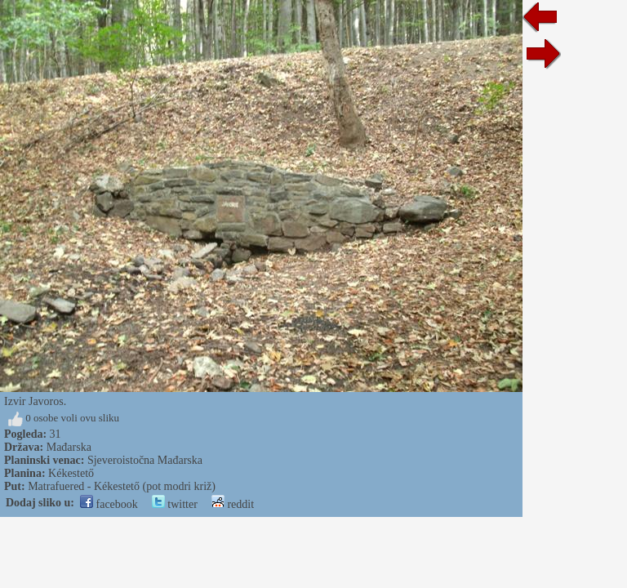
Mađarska (69, 447)
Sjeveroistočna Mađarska (144, 460)
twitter (175, 504)
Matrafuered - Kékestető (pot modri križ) (122, 486)
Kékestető (71, 473)
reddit (232, 504)
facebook (109, 504)
